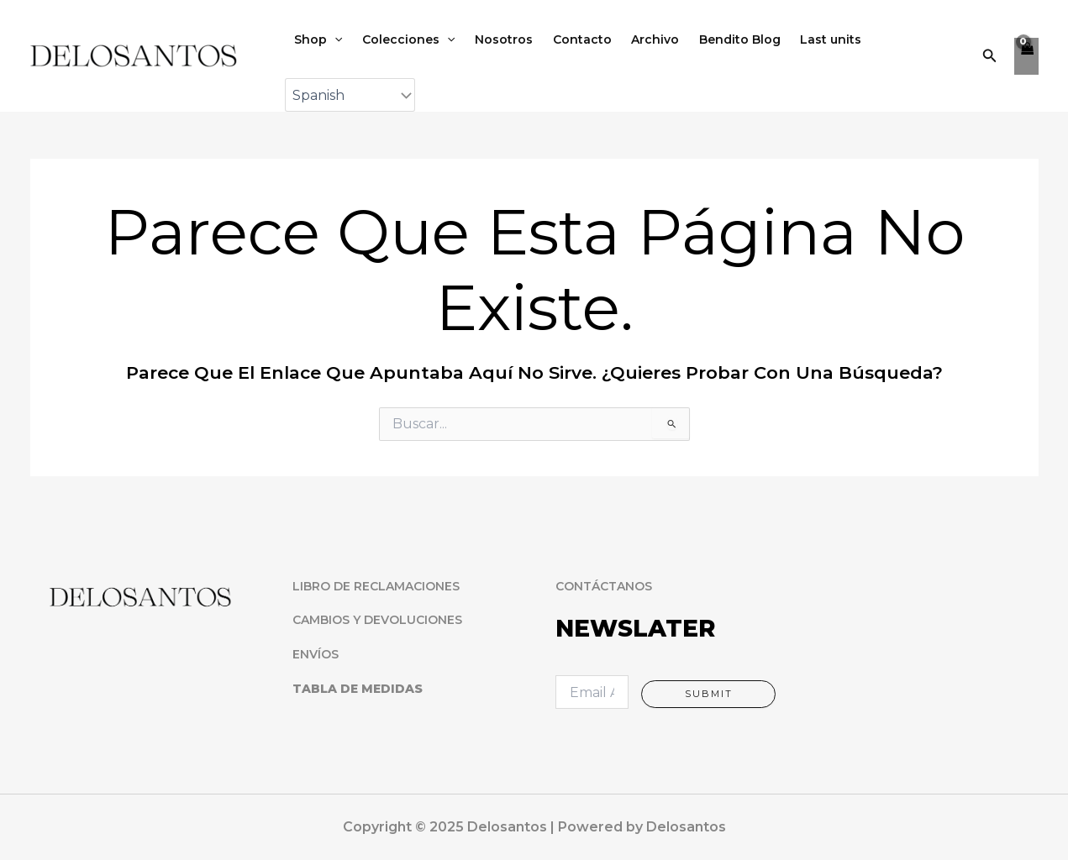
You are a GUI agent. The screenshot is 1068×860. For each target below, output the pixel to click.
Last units (800, 41)
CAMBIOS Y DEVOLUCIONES (377, 620)
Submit (709, 694)
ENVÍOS (315, 654)
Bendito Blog (714, 41)
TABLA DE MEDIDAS (357, 688)
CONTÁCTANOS (603, 586)
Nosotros (492, 41)
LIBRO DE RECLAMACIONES (376, 586)
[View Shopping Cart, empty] (1026, 57)
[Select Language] (350, 99)
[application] (332, 41)
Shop (316, 41)
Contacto (565, 41)
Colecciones (401, 41)
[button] (989, 58)
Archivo (634, 41)
